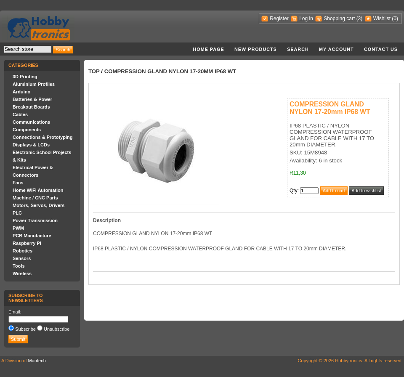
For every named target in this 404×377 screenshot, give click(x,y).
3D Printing (25, 76)
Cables (20, 114)
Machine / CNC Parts (35, 197)
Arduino (21, 91)
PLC (17, 212)
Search (298, 49)
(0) (395, 18)
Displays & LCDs (31, 144)
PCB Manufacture (32, 235)
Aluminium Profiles (34, 84)
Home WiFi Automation (38, 190)
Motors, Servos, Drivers (39, 205)
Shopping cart (339, 18)
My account (336, 49)
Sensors (22, 258)
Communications (31, 122)
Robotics (22, 250)
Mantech (37, 360)
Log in (306, 18)
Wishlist (382, 18)
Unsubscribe (56, 329)
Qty (294, 191)
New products (255, 49)
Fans (18, 182)
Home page (208, 49)
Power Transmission (35, 220)
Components (27, 129)
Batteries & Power (32, 99)
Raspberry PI (27, 243)
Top (94, 71)
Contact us (381, 49)
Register (279, 18)
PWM (18, 228)
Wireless (22, 273)
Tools (19, 265)
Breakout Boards (31, 106)
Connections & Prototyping (42, 137)
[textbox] (27, 49)
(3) (359, 18)
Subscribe (25, 329)
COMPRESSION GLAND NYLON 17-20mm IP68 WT (170, 71)
